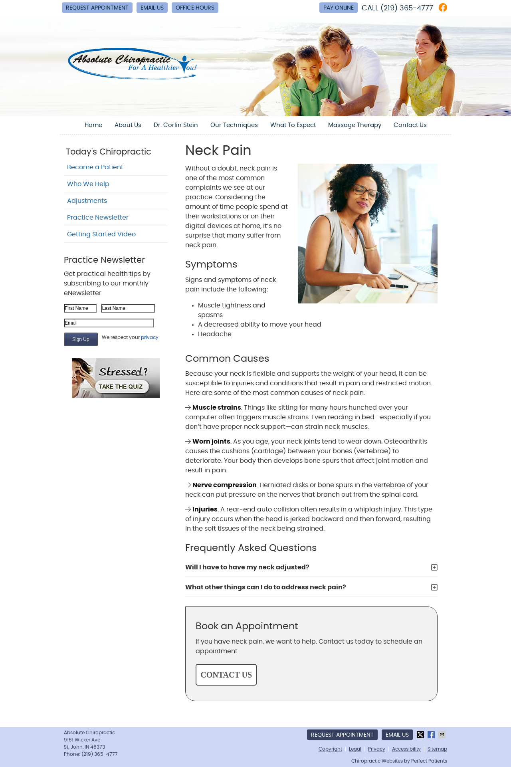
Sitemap (437, 749)
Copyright (330, 749)
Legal (355, 749)
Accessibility (406, 749)
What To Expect (293, 125)
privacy (149, 337)
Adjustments (87, 201)
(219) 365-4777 (406, 8)
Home (93, 125)
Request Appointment (97, 8)
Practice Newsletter (98, 217)
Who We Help (88, 184)
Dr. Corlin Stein (176, 125)
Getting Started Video (101, 234)
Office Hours (195, 8)
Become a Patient (95, 167)
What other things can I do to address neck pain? (265, 587)
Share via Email (442, 734)
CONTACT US (226, 674)
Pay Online (338, 8)
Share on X (421, 734)
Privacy (376, 749)
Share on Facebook (432, 734)
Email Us (152, 8)
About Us (128, 125)
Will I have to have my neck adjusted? (247, 567)
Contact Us (410, 125)
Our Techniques (234, 125)
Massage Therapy (354, 125)
